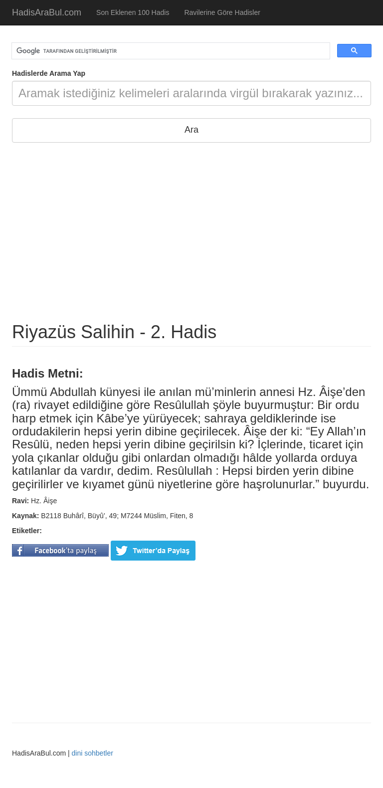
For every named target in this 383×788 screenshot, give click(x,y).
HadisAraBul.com (46, 12)
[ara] (169, 51)
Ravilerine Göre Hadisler (222, 12)
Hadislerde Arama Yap (48, 73)
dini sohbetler (92, 753)
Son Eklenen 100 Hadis (132, 12)
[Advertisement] (191, 232)
